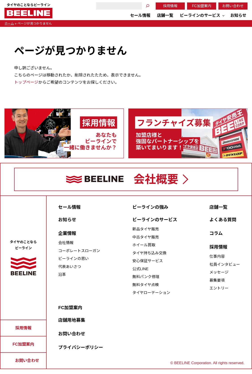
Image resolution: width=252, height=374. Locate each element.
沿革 (62, 274)
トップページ (26, 82)
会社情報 (65, 243)
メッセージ (218, 272)
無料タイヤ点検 (145, 285)
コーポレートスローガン (79, 251)
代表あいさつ (69, 267)
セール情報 (69, 207)
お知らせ (67, 219)
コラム (216, 233)
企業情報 (67, 233)
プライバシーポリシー (80, 347)
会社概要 (156, 179)
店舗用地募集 (71, 320)
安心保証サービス (147, 261)
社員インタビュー (224, 264)
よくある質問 (222, 219)
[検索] (147, 6)
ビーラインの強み (150, 207)
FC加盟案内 (201, 6)
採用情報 (170, 6)
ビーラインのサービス (154, 219)
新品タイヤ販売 (145, 229)
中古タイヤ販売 (145, 237)
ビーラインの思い (73, 259)
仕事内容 (217, 256)
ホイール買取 (143, 245)
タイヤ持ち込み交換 (149, 253)
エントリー (218, 288)
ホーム (9, 23)
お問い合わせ (233, 6)
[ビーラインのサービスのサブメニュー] (223, 15)
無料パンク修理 (145, 277)
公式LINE (140, 269)
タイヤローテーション (151, 293)
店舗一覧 (218, 207)
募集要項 (217, 280)
